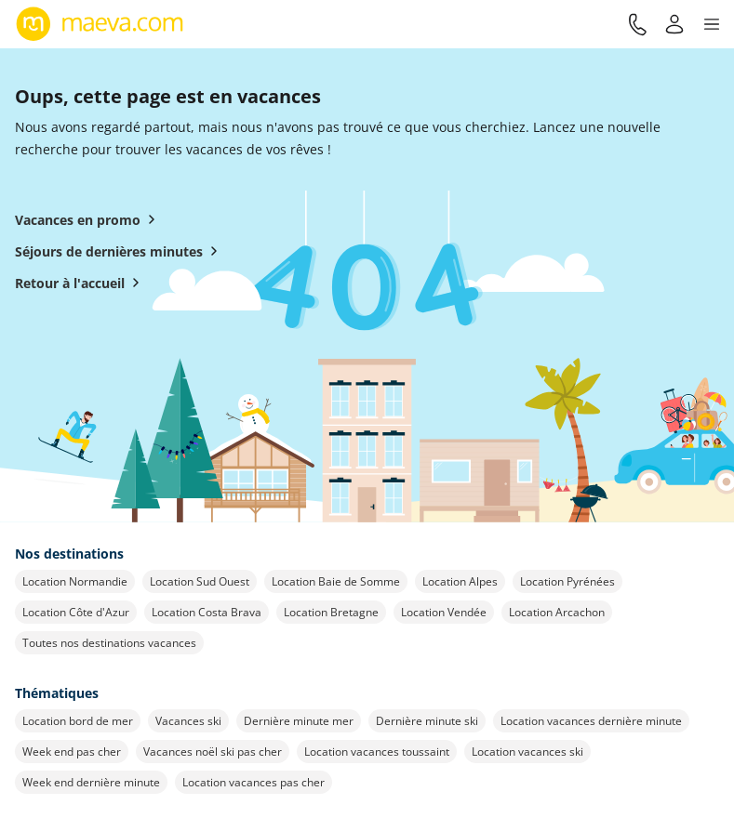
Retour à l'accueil (81, 282)
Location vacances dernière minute (591, 721)
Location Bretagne (331, 612)
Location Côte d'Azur (75, 612)
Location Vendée (444, 612)
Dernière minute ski (427, 721)
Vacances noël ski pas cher (212, 751)
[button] (711, 24)
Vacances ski (188, 721)
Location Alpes (460, 581)
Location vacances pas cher (253, 782)
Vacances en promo (89, 219)
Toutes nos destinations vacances (109, 643)
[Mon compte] (674, 24)
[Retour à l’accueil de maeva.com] (100, 24)
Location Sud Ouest (199, 581)
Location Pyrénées (567, 581)
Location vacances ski (527, 751)
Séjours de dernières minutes (120, 251)
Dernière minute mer (299, 721)
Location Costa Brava (206, 612)
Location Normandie (74, 581)
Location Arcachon (557, 612)
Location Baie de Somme (336, 581)
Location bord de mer (77, 721)
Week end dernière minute (91, 782)
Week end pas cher (71, 751)
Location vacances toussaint (376, 751)
